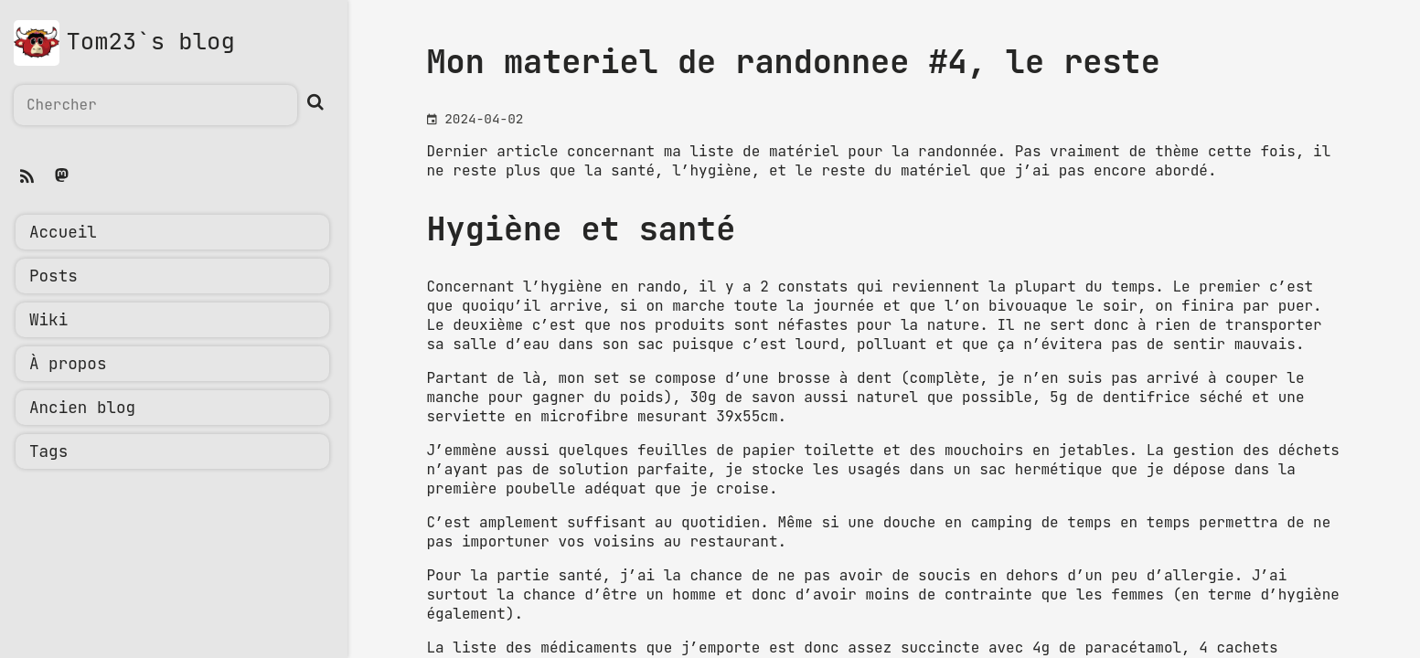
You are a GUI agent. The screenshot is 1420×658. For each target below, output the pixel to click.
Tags (48, 452)
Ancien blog (82, 408)
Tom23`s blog (151, 42)
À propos (67, 364)
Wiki (48, 321)
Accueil (63, 233)
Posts (53, 277)
